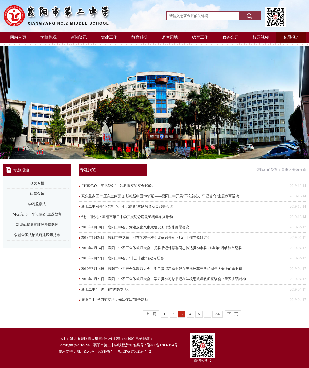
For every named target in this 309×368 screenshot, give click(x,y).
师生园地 (170, 37)
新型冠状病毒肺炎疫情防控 (37, 225)
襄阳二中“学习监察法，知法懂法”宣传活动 (114, 300)
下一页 (232, 314)
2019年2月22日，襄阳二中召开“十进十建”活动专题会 (122, 258)
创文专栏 (37, 183)
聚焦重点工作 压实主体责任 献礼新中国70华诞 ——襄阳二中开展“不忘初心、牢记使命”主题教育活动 (160, 196)
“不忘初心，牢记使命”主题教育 (36, 214)
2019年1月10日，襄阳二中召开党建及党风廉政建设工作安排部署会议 (135, 227)
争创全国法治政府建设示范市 (37, 235)
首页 (284, 170)
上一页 (151, 314)
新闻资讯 (79, 37)
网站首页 (18, 37)
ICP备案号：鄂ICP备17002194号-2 (124, 351)
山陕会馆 (37, 194)
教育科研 (139, 37)
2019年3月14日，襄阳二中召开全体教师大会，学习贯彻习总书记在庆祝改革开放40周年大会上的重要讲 (161, 269)
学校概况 (48, 37)
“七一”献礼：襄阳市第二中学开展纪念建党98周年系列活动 (127, 217)
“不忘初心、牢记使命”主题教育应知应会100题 (117, 186)
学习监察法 (37, 204)
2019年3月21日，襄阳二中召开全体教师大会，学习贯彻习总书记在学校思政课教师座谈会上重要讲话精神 (163, 279)
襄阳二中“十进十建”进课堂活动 (105, 289)
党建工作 (109, 37)
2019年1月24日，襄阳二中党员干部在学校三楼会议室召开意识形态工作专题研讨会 (145, 238)
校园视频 (261, 37)
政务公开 (230, 37)
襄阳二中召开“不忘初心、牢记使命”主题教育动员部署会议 (127, 206)
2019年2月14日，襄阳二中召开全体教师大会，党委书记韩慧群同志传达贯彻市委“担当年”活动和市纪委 (161, 248)
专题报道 (291, 37)
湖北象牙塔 (85, 351)
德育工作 (200, 37)
